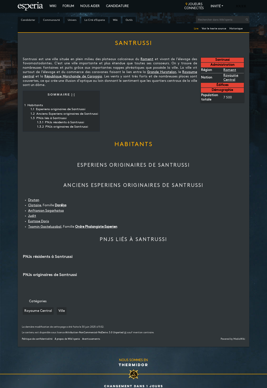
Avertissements (91, 339)
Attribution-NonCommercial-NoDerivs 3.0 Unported (94, 333)
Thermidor (133, 364)
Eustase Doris (38, 221)
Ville (61, 310)
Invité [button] (216, 6)
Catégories (38, 301)
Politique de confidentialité (37, 339)
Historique (236, 27)
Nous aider (90, 6)
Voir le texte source (214, 27)
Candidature (117, 6)
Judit (32, 216)
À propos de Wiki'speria (67, 339)
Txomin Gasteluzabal (44, 226)
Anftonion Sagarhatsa (46, 210)
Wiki (52, 6)
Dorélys (60, 205)
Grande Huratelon (161, 72)
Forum (68, 6)
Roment (229, 70)
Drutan (33, 200)
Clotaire (34, 205)
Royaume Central (38, 310)
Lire (196, 27)
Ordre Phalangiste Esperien (96, 226)
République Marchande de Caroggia (73, 76)
